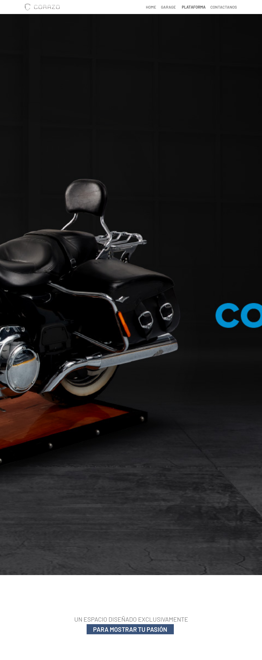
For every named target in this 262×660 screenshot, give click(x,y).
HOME (151, 7)
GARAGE (168, 7)
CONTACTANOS (223, 7)
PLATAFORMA (194, 7)
